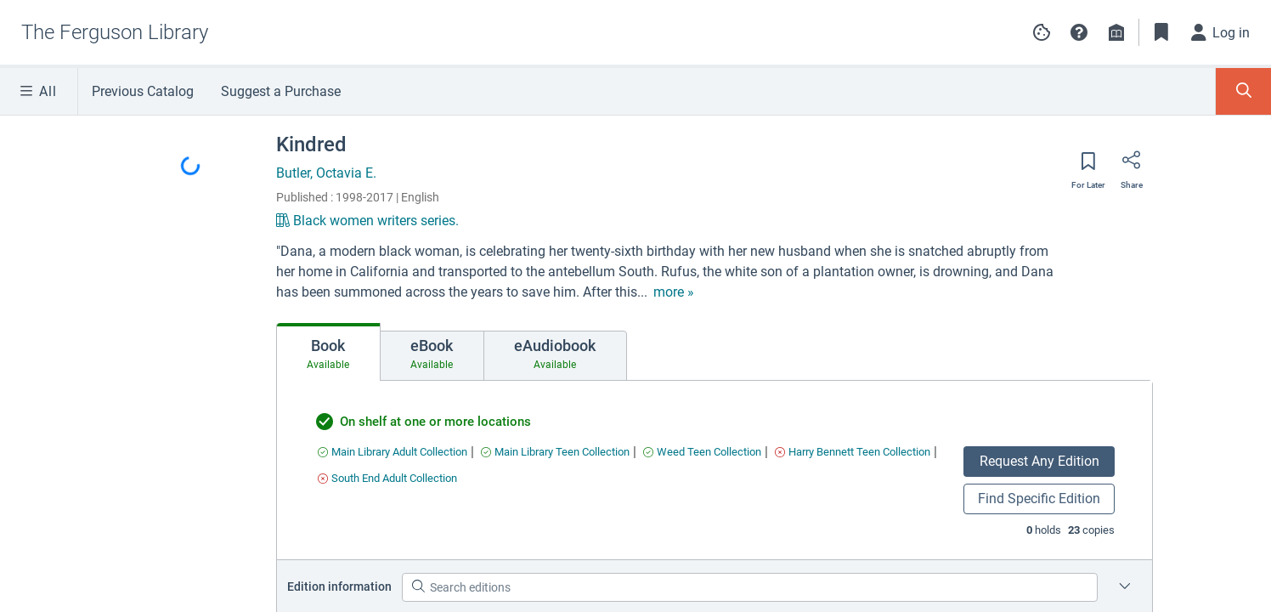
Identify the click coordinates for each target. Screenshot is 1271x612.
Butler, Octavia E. (326, 173)
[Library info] (1116, 32)
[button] (1079, 32)
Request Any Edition (1039, 461)
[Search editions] (750, 587)
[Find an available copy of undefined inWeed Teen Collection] (702, 452)
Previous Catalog (143, 91)
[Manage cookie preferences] (1041, 32)
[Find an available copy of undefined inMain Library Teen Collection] (555, 452)
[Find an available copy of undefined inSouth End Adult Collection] (387, 478)
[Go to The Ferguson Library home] (114, 32)
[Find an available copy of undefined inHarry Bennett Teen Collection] (852, 452)
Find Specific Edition (1039, 498)
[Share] (1131, 166)
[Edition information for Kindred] (1125, 587)
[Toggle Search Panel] (1243, 91)
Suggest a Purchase (281, 91)
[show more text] (674, 292)
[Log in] (1220, 32)
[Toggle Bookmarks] (1161, 32)
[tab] (328, 352)
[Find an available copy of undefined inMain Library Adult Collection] (392, 452)
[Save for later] (1088, 166)
